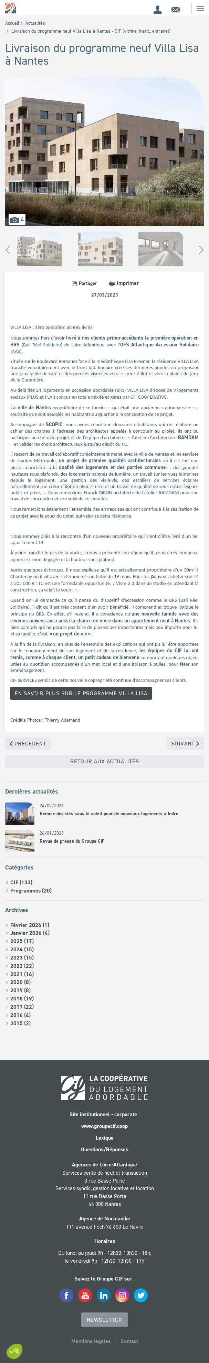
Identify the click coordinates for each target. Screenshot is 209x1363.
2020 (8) (20, 982)
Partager (84, 283)
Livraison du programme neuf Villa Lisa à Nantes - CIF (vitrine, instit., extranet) (90, 31)
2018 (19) (22, 998)
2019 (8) (20, 990)
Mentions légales (91, 1341)
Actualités (35, 23)
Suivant (185, 743)
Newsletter (104, 1319)
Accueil (12, 23)
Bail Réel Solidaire (42, 345)
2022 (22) (22, 965)
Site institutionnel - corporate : (105, 1114)
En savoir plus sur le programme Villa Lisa (81, 693)
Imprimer (124, 283)
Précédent (28, 743)
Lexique (105, 1137)
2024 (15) (22, 949)
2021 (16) (22, 974)
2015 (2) (20, 1023)
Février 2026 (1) (29, 925)
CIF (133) (21, 882)
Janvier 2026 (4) (30, 933)
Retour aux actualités (104, 761)
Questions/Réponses (104, 1149)
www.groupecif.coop (104, 1126)
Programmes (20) (31, 890)
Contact (129, 1341)
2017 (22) (22, 1006)
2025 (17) (22, 941)
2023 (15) (22, 957)
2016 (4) (20, 1015)
